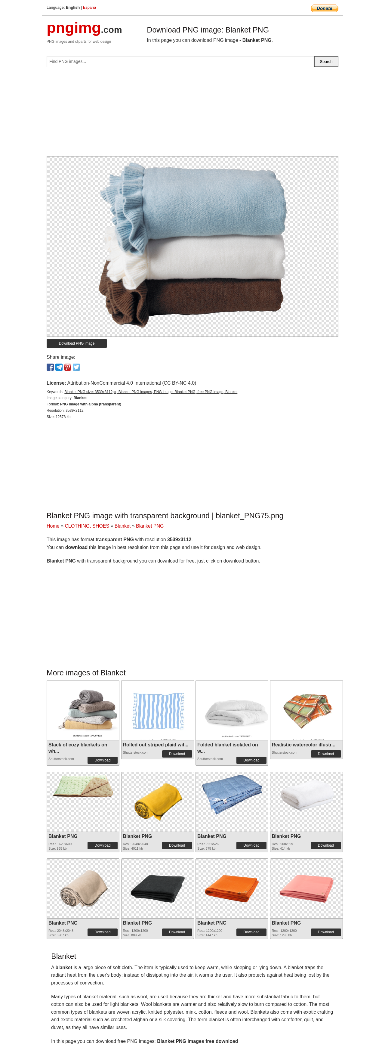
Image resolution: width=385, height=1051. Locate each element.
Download (102, 760)
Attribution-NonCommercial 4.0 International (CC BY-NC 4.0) (131, 383)
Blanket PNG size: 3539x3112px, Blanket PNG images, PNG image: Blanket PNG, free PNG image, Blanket (150, 392)
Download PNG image (77, 343)
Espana (89, 7)
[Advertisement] (192, 114)
